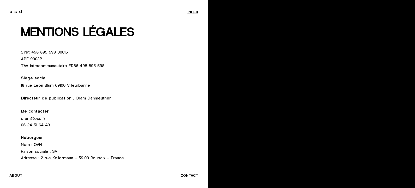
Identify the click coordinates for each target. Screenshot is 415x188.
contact (189, 176)
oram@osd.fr (33, 118)
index (193, 12)
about (15, 176)
